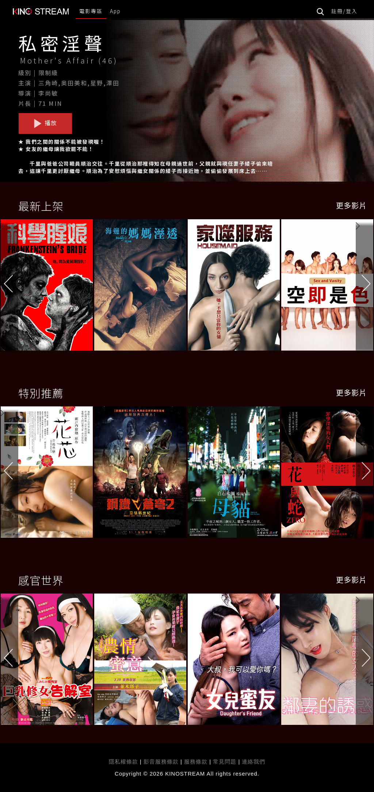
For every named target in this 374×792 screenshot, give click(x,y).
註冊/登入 (344, 11)
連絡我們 (253, 761)
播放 (45, 123)
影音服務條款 (161, 761)
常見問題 (224, 761)
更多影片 (351, 205)
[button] (365, 286)
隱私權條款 (123, 761)
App (115, 11)
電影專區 (91, 11)
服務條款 (196, 761)
